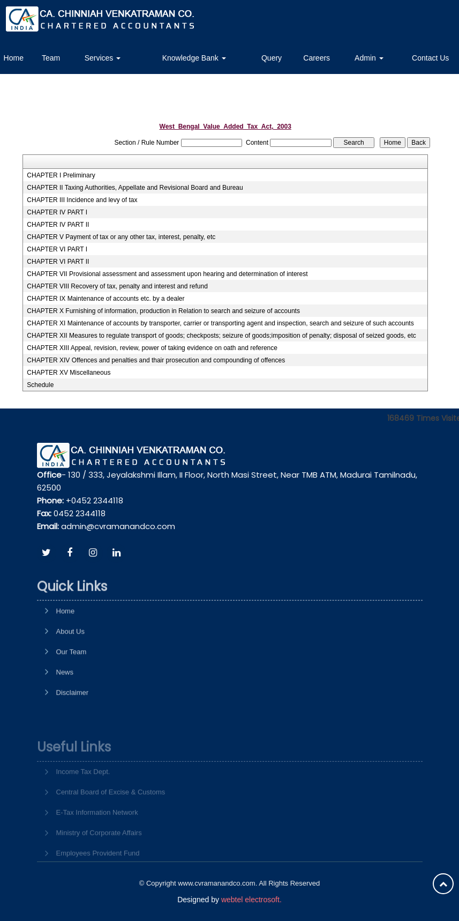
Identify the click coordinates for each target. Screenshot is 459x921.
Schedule (40, 385)
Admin (369, 58)
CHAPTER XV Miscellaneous (68, 372)
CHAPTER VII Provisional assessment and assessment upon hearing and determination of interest (167, 274)
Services (103, 58)
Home (65, 642)
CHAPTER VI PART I (57, 249)
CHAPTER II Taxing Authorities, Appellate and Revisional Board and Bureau (135, 187)
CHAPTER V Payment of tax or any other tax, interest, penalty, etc (121, 237)
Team (51, 58)
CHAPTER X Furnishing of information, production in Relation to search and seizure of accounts (163, 311)
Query (271, 58)
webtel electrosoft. (251, 899)
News (65, 703)
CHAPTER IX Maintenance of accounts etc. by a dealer (105, 298)
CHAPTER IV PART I (57, 212)
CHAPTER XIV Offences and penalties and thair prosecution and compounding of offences (156, 360)
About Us (70, 662)
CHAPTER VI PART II (58, 261)
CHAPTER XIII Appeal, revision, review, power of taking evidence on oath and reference (152, 348)
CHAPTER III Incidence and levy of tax (82, 200)
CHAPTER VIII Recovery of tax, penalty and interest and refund (117, 286)
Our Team (71, 683)
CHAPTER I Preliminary (61, 175)
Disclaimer (72, 724)
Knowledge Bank (194, 58)
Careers (316, 58)
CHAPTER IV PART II (58, 224)
